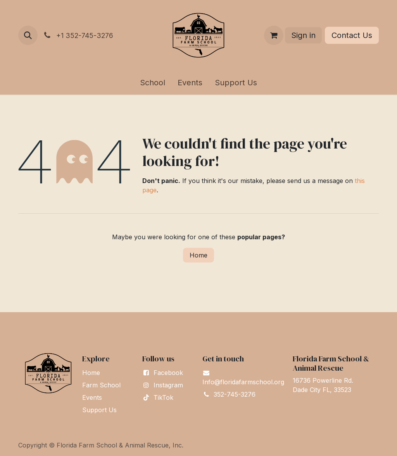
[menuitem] (152, 83)
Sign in (303, 35)
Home (198, 255)
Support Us (99, 410)
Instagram (168, 385)
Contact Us (351, 35)
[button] (28, 35)
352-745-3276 (234, 394)
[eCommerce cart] (273, 35)
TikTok (163, 397)
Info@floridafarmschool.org (243, 382)
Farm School (101, 385)
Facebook (168, 373)
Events (92, 397)
